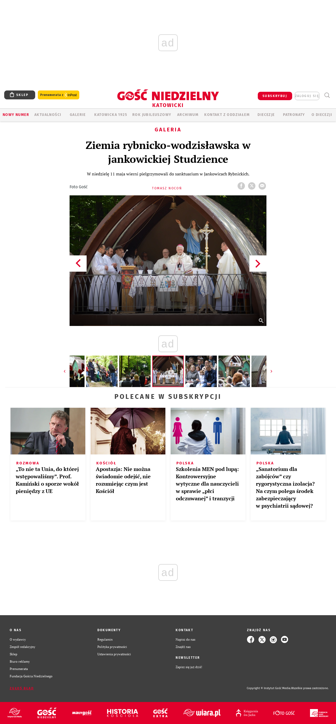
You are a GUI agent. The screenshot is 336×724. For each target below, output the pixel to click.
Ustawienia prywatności (114, 654)
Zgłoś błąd (22, 688)
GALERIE (78, 114)
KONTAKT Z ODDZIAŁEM (227, 114)
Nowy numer (16, 114)
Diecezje (266, 114)
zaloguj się (307, 96)
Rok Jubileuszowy (151, 114)
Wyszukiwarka (327, 95)
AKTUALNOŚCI (47, 114)
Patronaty (294, 114)
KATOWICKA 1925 (110, 114)
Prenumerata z (58, 95)
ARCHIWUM (187, 114)
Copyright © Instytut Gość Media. (269, 688)
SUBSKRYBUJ (274, 96)
